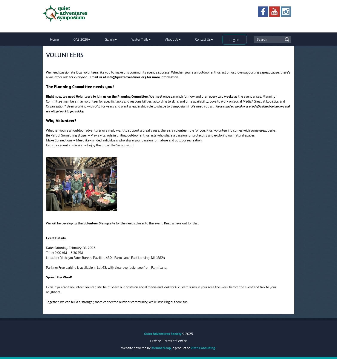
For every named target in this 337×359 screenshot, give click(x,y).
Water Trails (140, 39)
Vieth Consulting (203, 347)
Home (54, 39)
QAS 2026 (82, 39)
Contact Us (204, 39)
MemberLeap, (161, 347)
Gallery (111, 39)
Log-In (234, 39)
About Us (172, 39)
